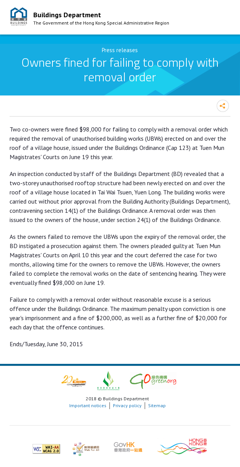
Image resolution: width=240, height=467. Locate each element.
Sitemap (157, 405)
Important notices (87, 405)
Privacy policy (127, 405)
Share (222, 105)
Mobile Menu (222, 18)
